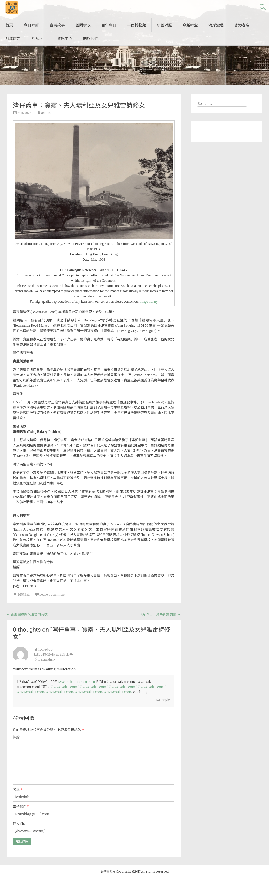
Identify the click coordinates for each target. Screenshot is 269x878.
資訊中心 (64, 38)
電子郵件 (21, 806)
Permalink (46, 659)
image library (149, 301)
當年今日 (108, 25)
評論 (16, 737)
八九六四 (38, 38)
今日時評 (31, 25)
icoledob (45, 649)
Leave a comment (52, 595)
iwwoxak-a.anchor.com (76, 682)
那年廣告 (13, 38)
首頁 (9, 25)
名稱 (17, 789)
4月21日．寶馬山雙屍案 (160, 614)
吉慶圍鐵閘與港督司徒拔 (27, 614)
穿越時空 (190, 25)
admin (46, 113)
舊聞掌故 (83, 25)
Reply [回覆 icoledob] (165, 700)
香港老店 (241, 25)
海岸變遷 (216, 25)
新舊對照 (164, 25)
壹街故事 (57, 25)
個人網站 (19, 823)
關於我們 (90, 38)
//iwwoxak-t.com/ (64, 687)
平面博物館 (136, 25)
